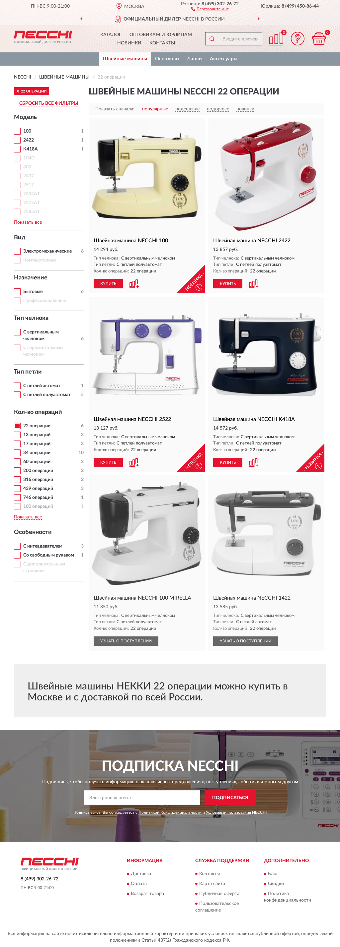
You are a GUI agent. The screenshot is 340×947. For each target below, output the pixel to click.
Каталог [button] (111, 34)
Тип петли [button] (28, 372)
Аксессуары (223, 58)
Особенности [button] (33, 532)
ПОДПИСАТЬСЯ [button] (230, 798)
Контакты (162, 43)
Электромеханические (47, 251)
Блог (273, 873)
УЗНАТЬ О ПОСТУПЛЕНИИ (126, 641)
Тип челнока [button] (31, 318)
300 (27, 167)
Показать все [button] (28, 222)
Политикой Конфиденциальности (170, 812)
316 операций (38, 479)
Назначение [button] (30, 278)
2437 (28, 176)
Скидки (276, 883)
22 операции (36, 426)
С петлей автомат (41, 386)
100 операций (38, 506)
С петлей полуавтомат (47, 394)
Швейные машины (125, 58)
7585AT (31, 211)
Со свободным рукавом (48, 555)
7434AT (31, 194)
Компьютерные (39, 260)
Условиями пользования (228, 812)
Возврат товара (147, 893)
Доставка (141, 873)
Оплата (139, 883)
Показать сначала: (114, 109)
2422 (28, 140)
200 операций (38, 470)
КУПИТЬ (108, 284)
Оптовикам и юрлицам (160, 34)
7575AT (31, 203)
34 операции (36, 452)
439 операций (38, 488)
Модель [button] (25, 117)
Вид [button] (20, 238)
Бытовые (32, 291)
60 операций (36, 461)
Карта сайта (212, 883)
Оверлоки (167, 58)
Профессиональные (44, 300)
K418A (30, 149)
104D (29, 158)
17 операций (36, 444)
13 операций (36, 435)
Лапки (194, 58)
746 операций (38, 497)
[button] (210, 9)
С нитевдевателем (42, 546)
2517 (28, 185)
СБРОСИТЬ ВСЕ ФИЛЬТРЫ (48, 103)
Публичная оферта (219, 893)
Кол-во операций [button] (38, 412)
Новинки (129, 43)
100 (27, 131)
